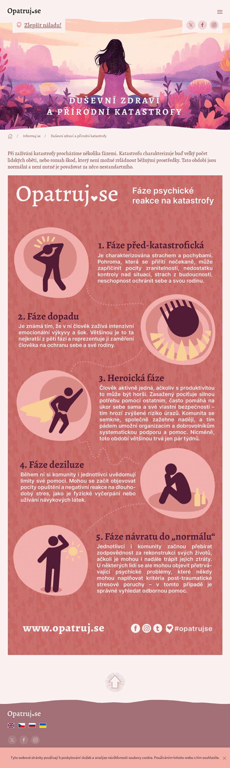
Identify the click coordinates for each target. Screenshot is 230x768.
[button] (219, 11)
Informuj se (31, 136)
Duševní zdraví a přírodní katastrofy (79, 136)
